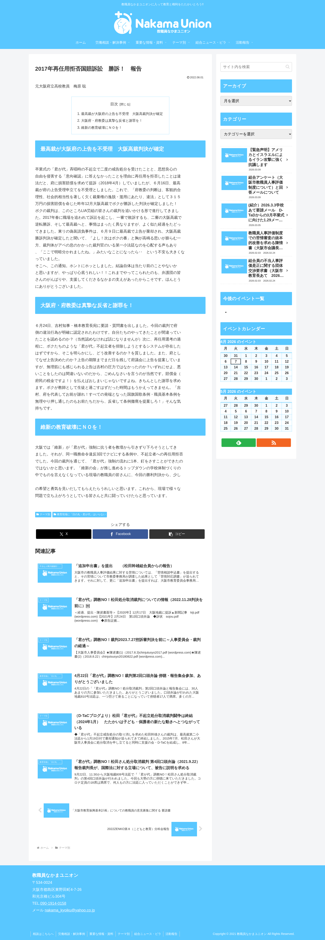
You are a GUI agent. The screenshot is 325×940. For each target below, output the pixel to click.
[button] (177, 534)
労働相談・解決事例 (71, 934)
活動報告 (171, 934)
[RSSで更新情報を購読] (274, 442)
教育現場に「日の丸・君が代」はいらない (80, 514)
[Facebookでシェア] (120, 534)
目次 (114, 104)
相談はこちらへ (43, 934)
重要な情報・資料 (101, 934)
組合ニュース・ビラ (147, 934)
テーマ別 (43, 514)
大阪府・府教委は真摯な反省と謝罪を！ (111, 120)
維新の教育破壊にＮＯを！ (101, 127)
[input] (256, 67)
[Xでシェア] (63, 534)
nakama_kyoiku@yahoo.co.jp (70, 910)
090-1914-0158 (53, 903)
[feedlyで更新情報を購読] (238, 442)
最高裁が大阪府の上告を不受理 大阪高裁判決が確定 (122, 114)
